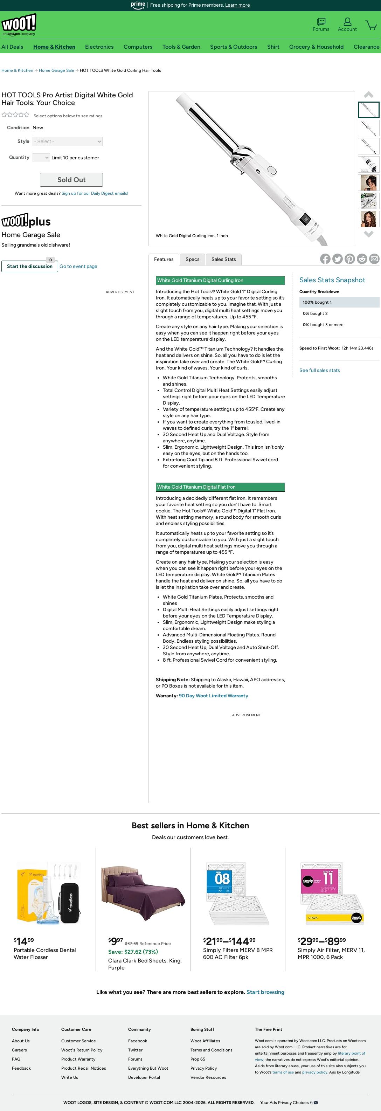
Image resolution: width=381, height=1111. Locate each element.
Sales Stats (224, 259)
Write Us (69, 1077)
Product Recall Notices (83, 1068)
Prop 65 (197, 1059)
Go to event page (78, 266)
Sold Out (71, 179)
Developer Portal (144, 1077)
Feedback (21, 1068)
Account (347, 25)
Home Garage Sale (56, 70)
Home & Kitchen (17, 70)
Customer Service (78, 1040)
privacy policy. (315, 1072)
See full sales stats (319, 370)
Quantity (19, 157)
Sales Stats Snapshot (332, 280)
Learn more (237, 5)
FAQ (16, 1059)
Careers (19, 1050)
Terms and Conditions (211, 1050)
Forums (321, 25)
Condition (18, 128)
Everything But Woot (148, 1068)
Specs (193, 259)
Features (164, 259)
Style (23, 141)
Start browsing (266, 992)
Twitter (135, 1050)
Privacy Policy (203, 1068)
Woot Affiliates (205, 1040)
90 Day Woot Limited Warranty (213, 696)
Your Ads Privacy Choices (284, 1102)
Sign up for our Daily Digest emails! (95, 193)
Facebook (137, 1040)
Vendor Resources (208, 1077)
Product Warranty (78, 1059)
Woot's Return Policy (81, 1050)
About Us (21, 1040)
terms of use (283, 1072)
